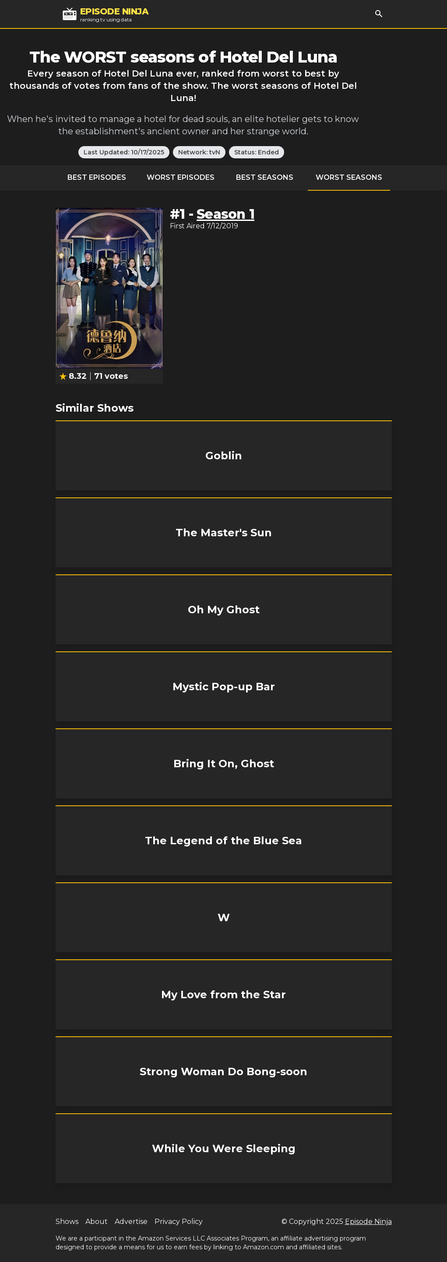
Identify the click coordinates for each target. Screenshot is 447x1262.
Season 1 (225, 214)
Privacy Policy (179, 1221)
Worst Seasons (349, 177)
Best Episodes (96, 177)
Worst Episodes (181, 177)
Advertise (131, 1221)
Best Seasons (264, 177)
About (96, 1221)
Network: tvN (199, 152)
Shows (67, 1221)
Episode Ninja (368, 1221)
